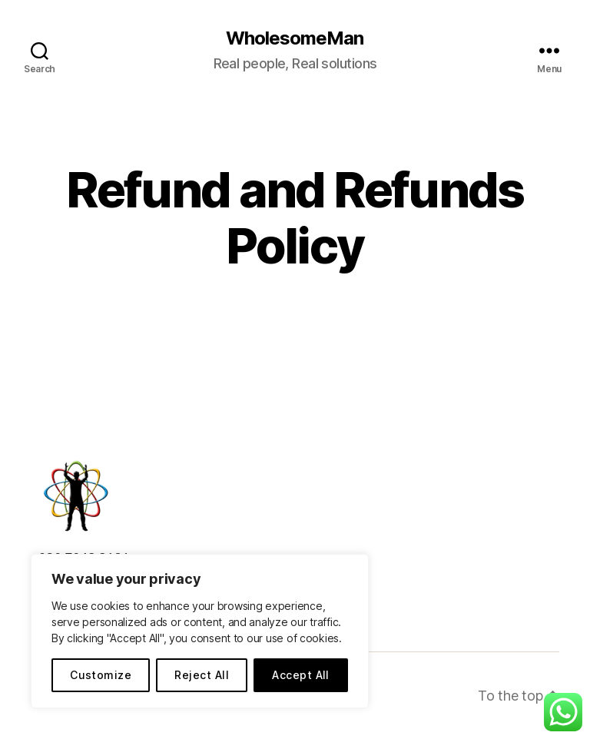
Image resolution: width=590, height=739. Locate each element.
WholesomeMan (294, 38)
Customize (100, 674)
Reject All (201, 674)
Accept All (301, 674)
